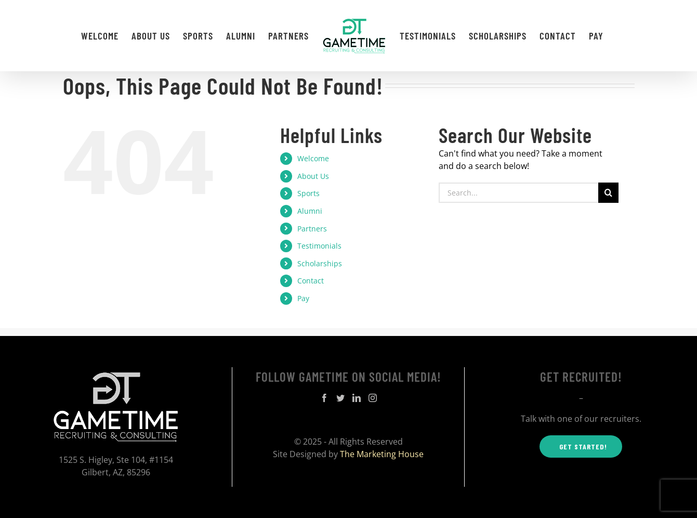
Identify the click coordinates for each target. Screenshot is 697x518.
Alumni (309, 211)
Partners (312, 229)
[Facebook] (324, 398)
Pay (303, 298)
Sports (308, 193)
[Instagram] (373, 398)
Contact (310, 281)
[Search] (608, 193)
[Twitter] (340, 398)
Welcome (313, 158)
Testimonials (319, 246)
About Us (313, 176)
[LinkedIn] (356, 398)
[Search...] (519, 193)
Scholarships (319, 263)
